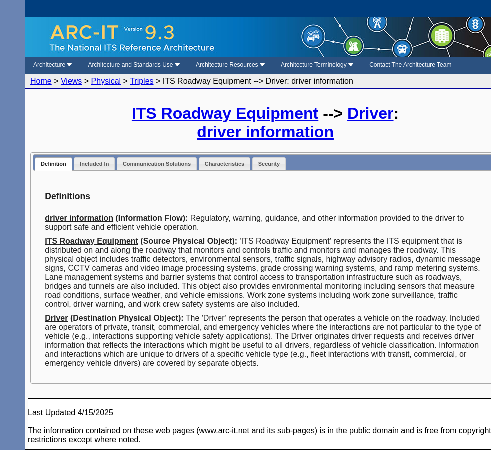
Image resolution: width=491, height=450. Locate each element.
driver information (265, 132)
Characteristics (225, 164)
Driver (370, 113)
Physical (106, 81)
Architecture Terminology (317, 64)
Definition (53, 164)
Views (71, 81)
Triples (141, 81)
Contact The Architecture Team (410, 64)
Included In (94, 164)
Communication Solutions (157, 164)
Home (41, 81)
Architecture (52, 64)
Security (269, 164)
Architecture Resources (230, 64)
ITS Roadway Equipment (225, 113)
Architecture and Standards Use (133, 64)
